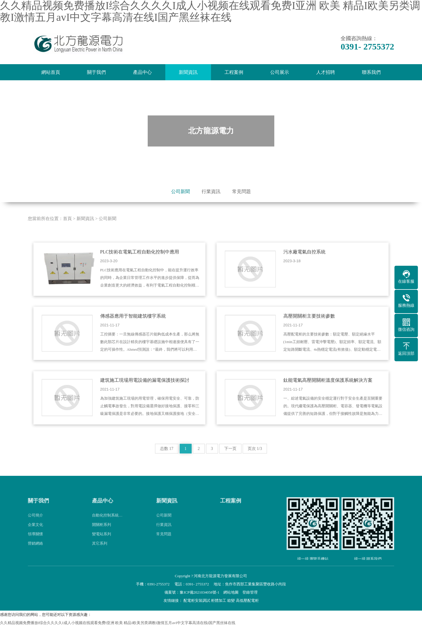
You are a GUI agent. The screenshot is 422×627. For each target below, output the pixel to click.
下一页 (230, 460)
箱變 (231, 600)
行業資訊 (211, 191)
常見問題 (241, 191)
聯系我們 (371, 72)
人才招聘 (325, 72)
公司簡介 (35, 526)
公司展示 (279, 72)
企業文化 (35, 535)
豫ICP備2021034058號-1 (199, 592)
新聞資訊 (188, 72)
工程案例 (233, 72)
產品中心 (142, 72)
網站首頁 (50, 72)
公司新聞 (180, 191)
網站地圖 (231, 592)
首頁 (67, 229)
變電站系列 (101, 545)
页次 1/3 (255, 460)
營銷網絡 (35, 554)
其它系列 (99, 554)
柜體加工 (218, 600)
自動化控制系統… (107, 526)
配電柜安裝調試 (196, 600)
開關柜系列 (101, 535)
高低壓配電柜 (247, 600)
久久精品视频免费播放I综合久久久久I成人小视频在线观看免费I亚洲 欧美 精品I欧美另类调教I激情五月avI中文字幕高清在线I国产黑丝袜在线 (117, 623)
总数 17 (166, 460)
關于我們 (96, 72)
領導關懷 (35, 545)
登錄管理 (250, 592)
